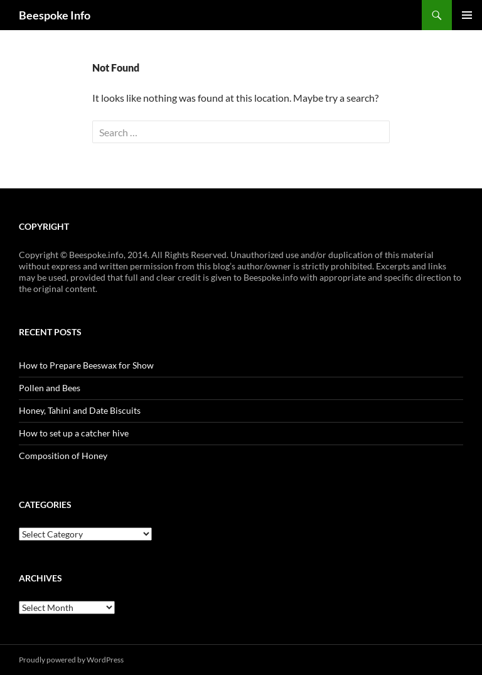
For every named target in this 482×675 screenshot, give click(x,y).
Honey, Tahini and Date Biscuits (80, 410)
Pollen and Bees (49, 387)
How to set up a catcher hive (74, 433)
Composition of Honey (63, 455)
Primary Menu (467, 15)
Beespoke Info (54, 15)
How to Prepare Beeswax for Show (86, 365)
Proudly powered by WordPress (71, 659)
